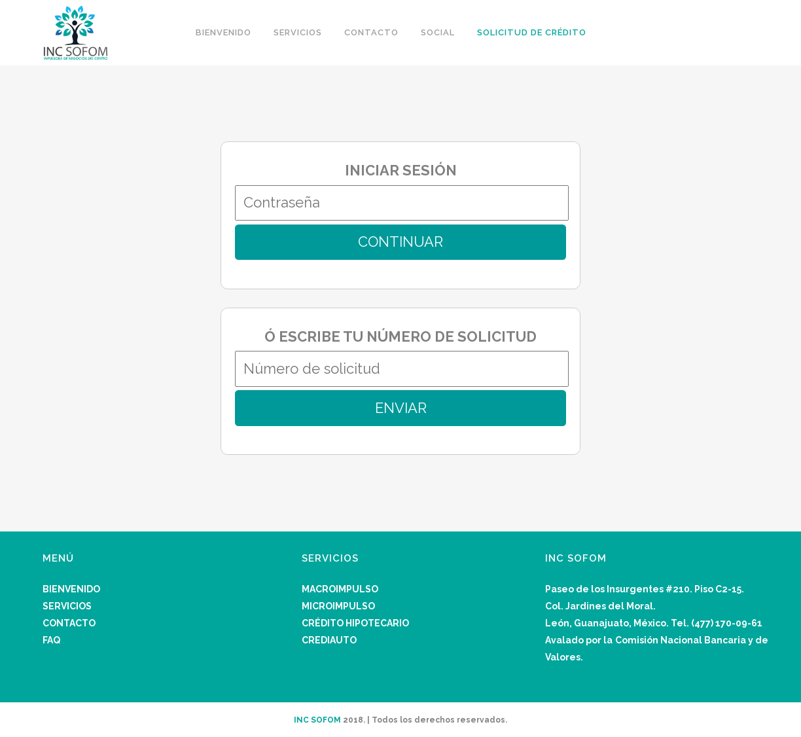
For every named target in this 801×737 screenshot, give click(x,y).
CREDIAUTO (329, 640)
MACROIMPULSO (340, 589)
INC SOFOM (317, 720)
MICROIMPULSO (338, 606)
